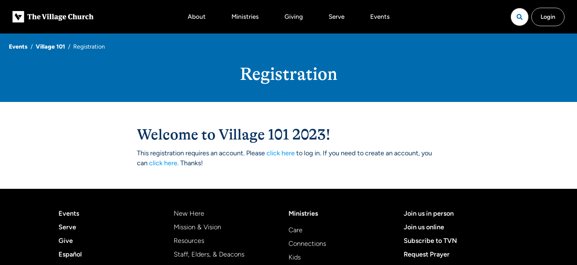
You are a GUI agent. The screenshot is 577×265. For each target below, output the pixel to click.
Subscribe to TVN (430, 241)
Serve (336, 16)
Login (548, 16)
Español (70, 254)
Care (295, 230)
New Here (189, 213)
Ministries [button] (245, 16)
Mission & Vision (197, 227)
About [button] (197, 16)
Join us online (424, 227)
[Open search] (519, 17)
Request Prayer (427, 254)
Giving (293, 16)
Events (380, 16)
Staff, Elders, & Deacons (209, 254)
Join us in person (429, 213)
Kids (294, 257)
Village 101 (50, 46)
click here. (164, 163)
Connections (307, 244)
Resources (189, 241)
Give (66, 241)
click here (280, 153)
